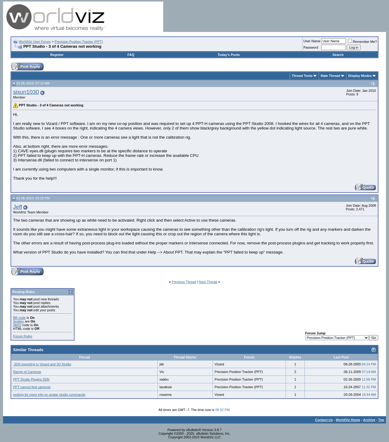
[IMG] (17, 325)
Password (311, 47)
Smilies (18, 321)
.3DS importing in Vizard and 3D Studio (42, 364)
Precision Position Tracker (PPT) (79, 41)
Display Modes (360, 76)
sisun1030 (26, 92)
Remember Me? (362, 41)
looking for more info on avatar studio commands (49, 394)
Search (338, 55)
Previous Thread (184, 282)
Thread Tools (302, 76)
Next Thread (208, 282)
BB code (19, 317)
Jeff (17, 207)
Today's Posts (229, 55)
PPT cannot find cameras (31, 387)
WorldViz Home (348, 420)
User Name (312, 41)
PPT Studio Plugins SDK (31, 379)
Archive (369, 420)
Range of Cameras (27, 372)
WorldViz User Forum (35, 41)
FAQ (130, 55)
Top (381, 420)
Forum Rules (22, 336)
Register (57, 55)
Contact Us (324, 420)
